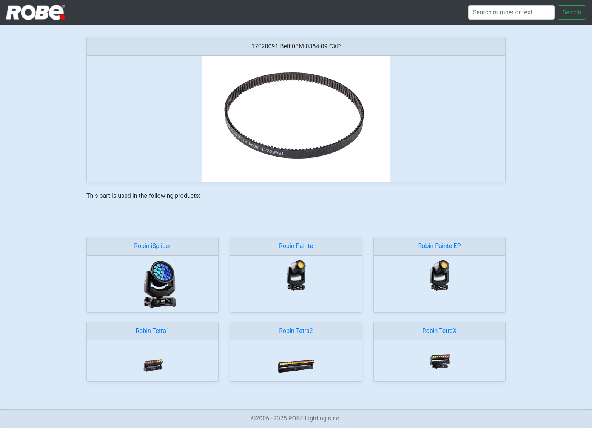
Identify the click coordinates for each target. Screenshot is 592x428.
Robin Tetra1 (153, 330)
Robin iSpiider (152, 245)
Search (572, 12)
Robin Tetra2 (296, 330)
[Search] (511, 12)
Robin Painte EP (439, 245)
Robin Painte (296, 245)
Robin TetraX (439, 330)
